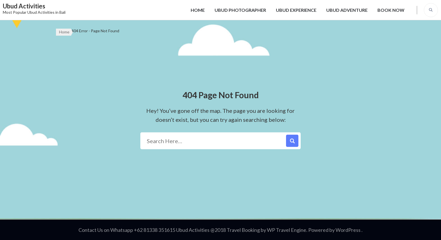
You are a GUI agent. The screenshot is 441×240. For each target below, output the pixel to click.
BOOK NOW (390, 10)
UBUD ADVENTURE (347, 10)
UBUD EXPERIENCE (296, 10)
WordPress (348, 230)
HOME (198, 10)
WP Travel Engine (286, 230)
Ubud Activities (24, 6)
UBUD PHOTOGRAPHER (240, 10)
